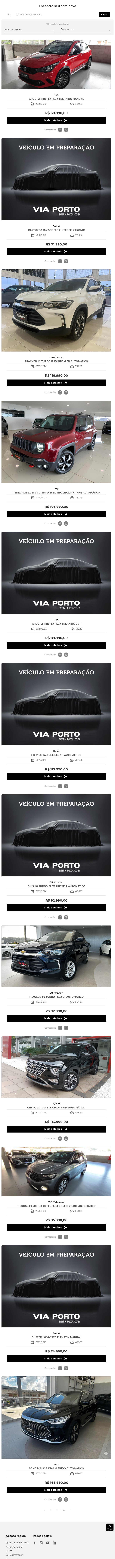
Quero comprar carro (17, 1542)
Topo (110, 1527)
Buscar (104, 14)
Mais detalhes (55, 120)
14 (64, 1510)
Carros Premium (14, 1555)
